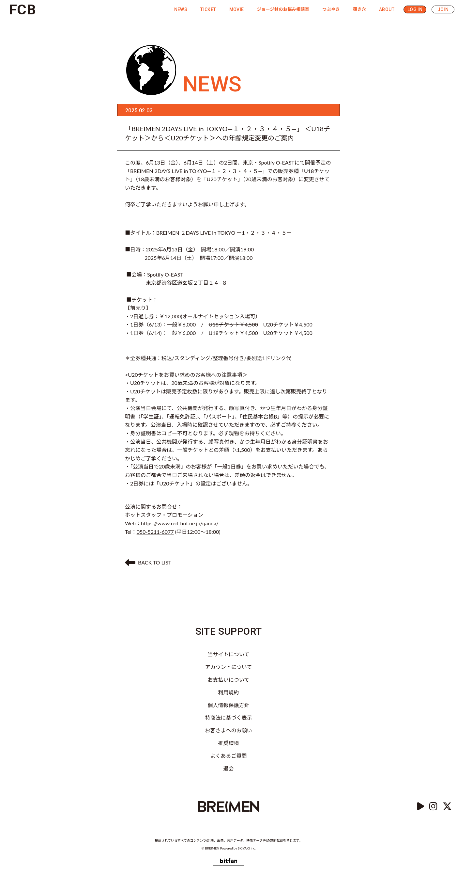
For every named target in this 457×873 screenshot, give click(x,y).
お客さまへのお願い (228, 730)
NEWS (181, 9)
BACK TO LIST (148, 562)
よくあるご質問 (228, 756)
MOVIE (236, 9)
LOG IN (414, 9)
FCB (22, 9)
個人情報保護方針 (228, 705)
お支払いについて (229, 679)
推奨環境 (228, 743)
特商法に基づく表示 (228, 717)
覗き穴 (359, 9)
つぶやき (331, 9)
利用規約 (228, 692)
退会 (228, 768)
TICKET (208, 9)
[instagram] (433, 806)
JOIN (443, 9)
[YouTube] (421, 806)
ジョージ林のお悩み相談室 (283, 9)
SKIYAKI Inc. (247, 848)
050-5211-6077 (155, 532)
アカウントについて (228, 667)
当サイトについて (229, 654)
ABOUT (386, 9)
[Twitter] (447, 806)
